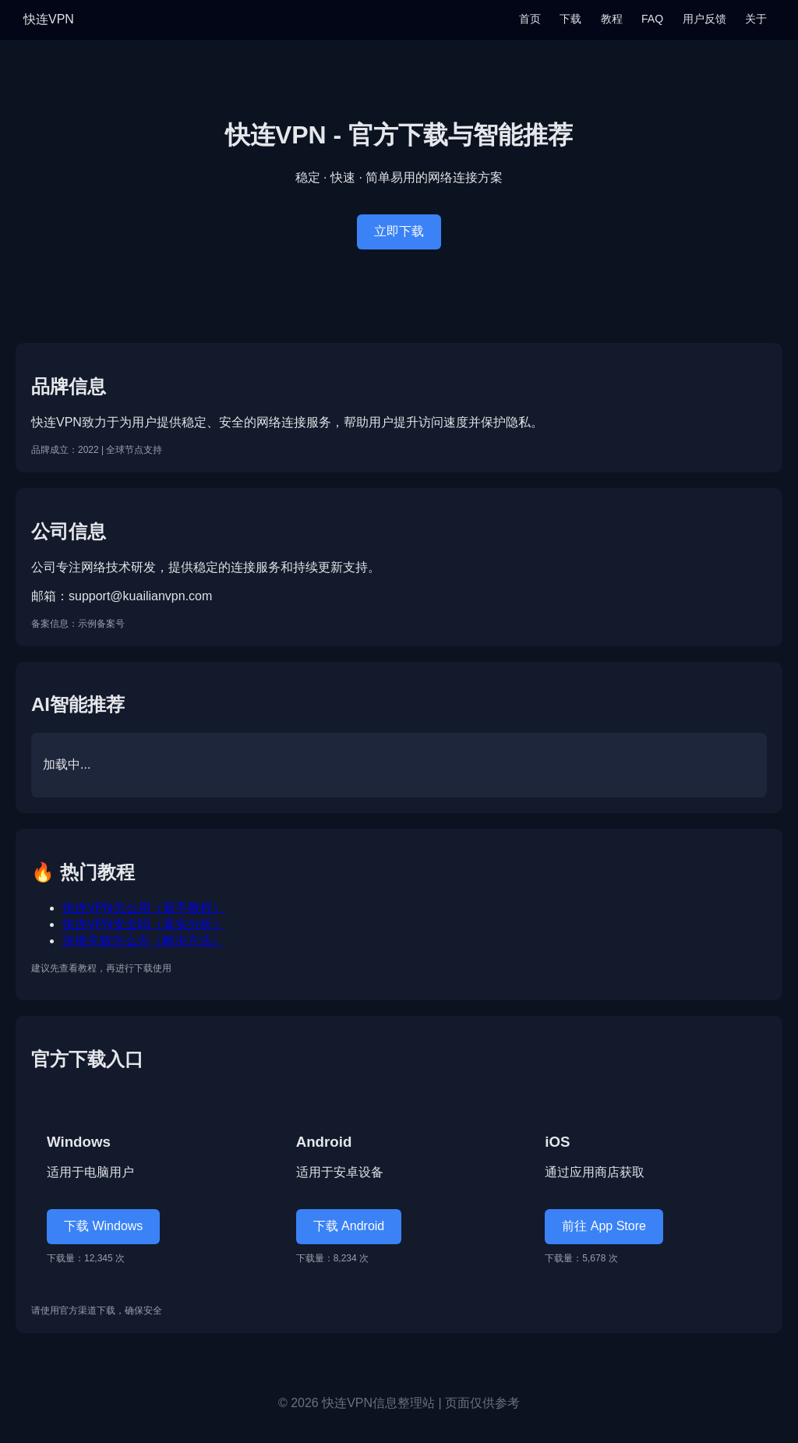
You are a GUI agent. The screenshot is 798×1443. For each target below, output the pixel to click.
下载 (570, 18)
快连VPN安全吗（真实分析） (143, 924)
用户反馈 (704, 18)
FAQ (652, 18)
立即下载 (399, 231)
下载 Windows (103, 1226)
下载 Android (349, 1226)
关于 (756, 18)
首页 (530, 18)
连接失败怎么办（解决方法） (143, 940)
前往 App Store (604, 1226)
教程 (612, 18)
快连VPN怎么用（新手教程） (143, 907)
